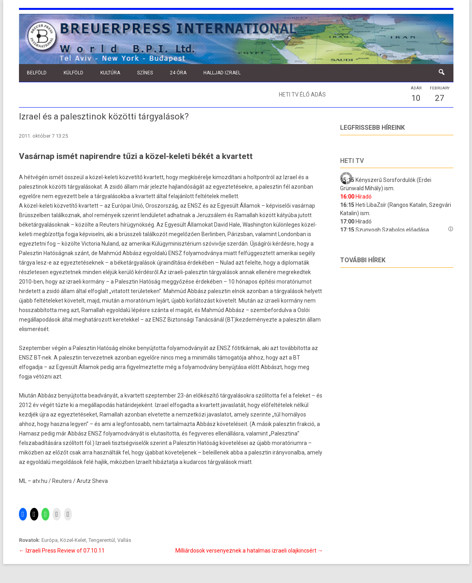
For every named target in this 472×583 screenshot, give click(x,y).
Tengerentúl (101, 540)
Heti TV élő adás (302, 94)
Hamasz (30, 433)
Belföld (37, 73)
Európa (49, 540)
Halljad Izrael (222, 73)
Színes (145, 73)
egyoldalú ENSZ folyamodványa (183, 253)
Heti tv (352, 161)
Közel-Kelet (73, 540)
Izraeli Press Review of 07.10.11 (62, 550)
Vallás (124, 540)
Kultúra (110, 73)
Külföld (73, 73)
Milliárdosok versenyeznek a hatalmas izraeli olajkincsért (249, 550)
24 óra (178, 73)
